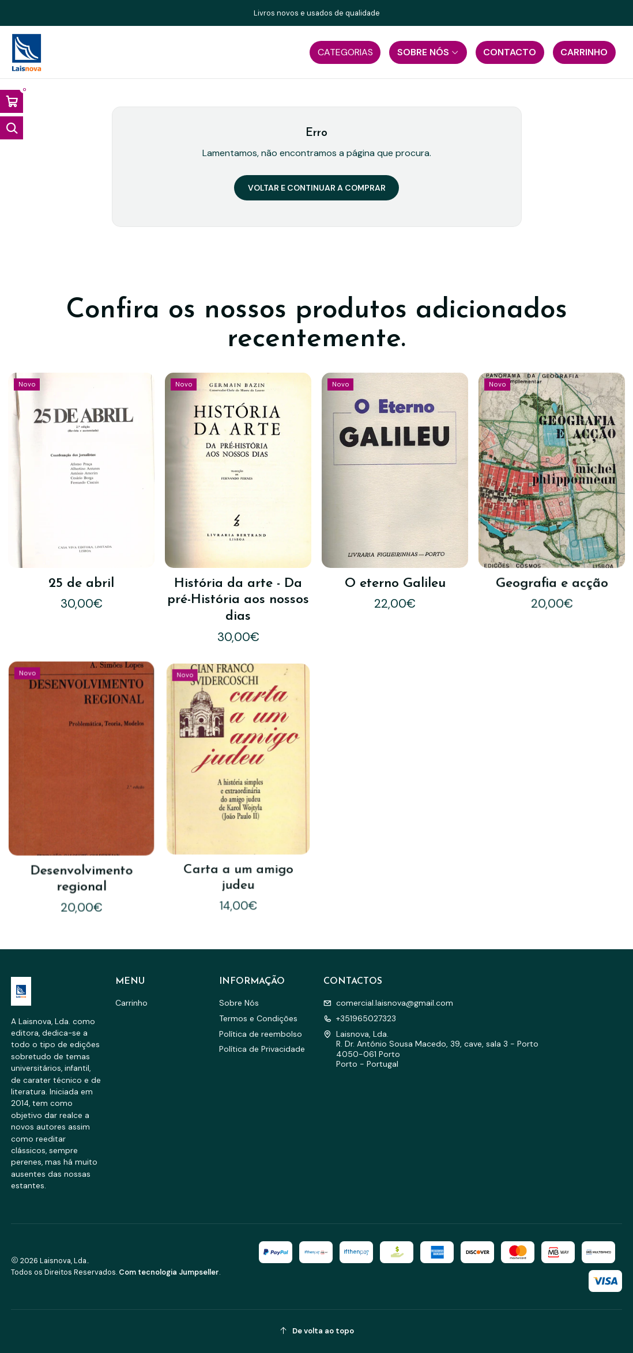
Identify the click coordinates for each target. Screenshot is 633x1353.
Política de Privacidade (262, 1049)
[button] (345, 52)
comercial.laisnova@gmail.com (388, 1003)
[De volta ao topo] (317, 1331)
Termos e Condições (258, 1018)
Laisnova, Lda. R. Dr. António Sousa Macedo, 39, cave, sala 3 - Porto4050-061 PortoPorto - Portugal (430, 1049)
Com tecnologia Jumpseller (169, 1272)
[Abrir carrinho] (11, 101)
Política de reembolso (260, 1034)
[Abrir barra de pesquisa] (11, 127)
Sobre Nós (239, 1003)
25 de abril (81, 558)
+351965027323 (359, 1018)
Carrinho (131, 1003)
